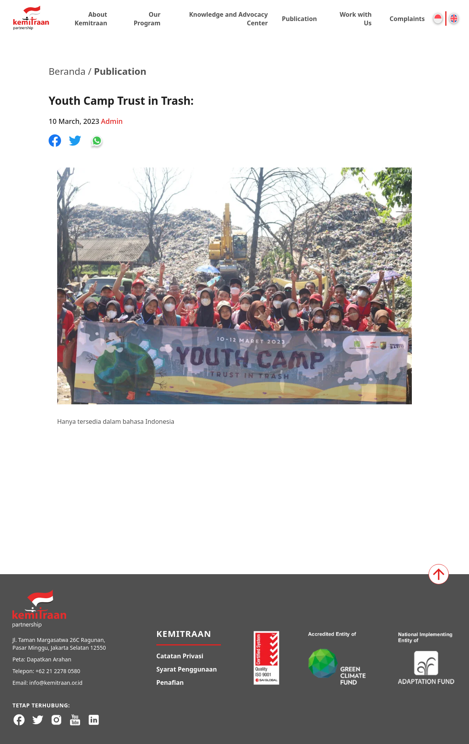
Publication (299, 18)
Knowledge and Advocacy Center (228, 18)
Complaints (407, 18)
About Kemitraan (91, 18)
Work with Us (355, 18)
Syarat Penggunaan (186, 669)
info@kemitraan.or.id (55, 682)
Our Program (147, 18)
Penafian (170, 682)
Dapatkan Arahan (49, 659)
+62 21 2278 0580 (57, 671)
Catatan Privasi (179, 656)
